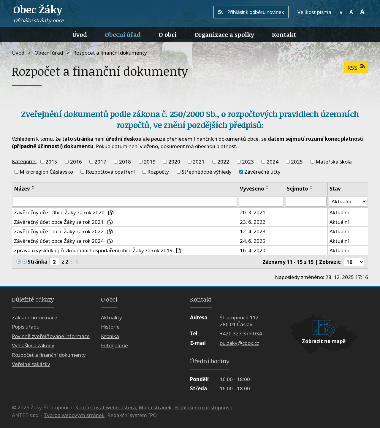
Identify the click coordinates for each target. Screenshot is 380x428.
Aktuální (339, 212)
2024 (272, 161)
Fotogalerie (114, 345)
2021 (199, 161)
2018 (125, 161)
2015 (51, 161)
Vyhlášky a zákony (33, 345)
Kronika (110, 336)
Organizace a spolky (224, 34)
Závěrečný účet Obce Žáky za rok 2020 (63, 212)
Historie (110, 327)
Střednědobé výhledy (207, 171)
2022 (223, 161)
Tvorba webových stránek (74, 415)
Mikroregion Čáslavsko (46, 171)
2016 (76, 161)
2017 (100, 161)
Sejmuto (297, 188)
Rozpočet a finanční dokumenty (49, 354)
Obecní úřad (123, 34)
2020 (174, 161)
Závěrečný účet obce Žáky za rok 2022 (63, 231)
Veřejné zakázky (31, 364)
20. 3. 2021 (252, 212)
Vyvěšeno (252, 188)
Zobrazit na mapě (324, 341)
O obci (168, 34)
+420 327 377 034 (241, 333)
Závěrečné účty (262, 171)
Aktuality (111, 317)
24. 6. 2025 (252, 241)
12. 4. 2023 (252, 231)
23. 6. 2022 (252, 222)
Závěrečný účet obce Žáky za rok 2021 (63, 222)
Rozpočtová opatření (110, 171)
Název (22, 188)
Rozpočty (158, 171)
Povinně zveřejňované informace (51, 336)
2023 (248, 161)
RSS (356, 67)
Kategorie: (24, 161)
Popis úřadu (25, 327)
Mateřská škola (334, 161)
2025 (297, 161)
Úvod (79, 34)
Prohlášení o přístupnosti (203, 407)
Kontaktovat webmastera (105, 407)
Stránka (37, 261)
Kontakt (284, 34)
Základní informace (34, 317)
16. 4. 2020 (252, 250)
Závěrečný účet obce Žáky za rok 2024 (63, 241)
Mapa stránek (155, 407)
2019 (150, 161)
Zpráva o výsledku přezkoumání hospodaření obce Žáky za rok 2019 (97, 250)
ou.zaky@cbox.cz (239, 343)
